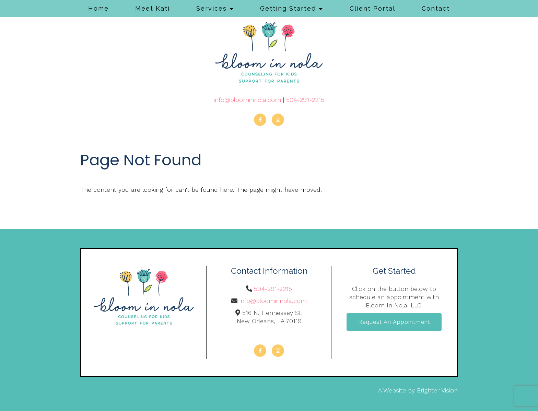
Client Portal (372, 8)
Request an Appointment (394, 322)
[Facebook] (260, 120)
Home (98, 8)
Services (211, 8)
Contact (436, 8)
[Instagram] (278, 120)
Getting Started (288, 8)
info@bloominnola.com (247, 99)
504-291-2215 (305, 99)
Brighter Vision (437, 390)
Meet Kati (152, 8)
